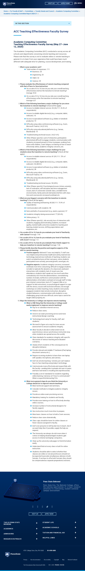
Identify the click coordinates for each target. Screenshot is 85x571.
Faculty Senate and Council (45, 11)
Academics (8, 529)
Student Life (48, 522)
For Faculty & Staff (16, 11)
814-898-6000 (51, 550)
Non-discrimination (36, 559)
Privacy (25, 559)
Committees (29, 11)
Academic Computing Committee (67, 11)
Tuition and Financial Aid (54, 533)
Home (6, 11)
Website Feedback (72, 559)
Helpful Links (49, 538)
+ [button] (36, 523)
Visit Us (50, 4)
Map (63, 559)
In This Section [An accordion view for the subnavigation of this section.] (42, 23)
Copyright (56, 559)
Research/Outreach (13, 539)
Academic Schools (51, 527)
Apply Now (64, 4)
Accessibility (47, 559)
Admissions (9, 534)
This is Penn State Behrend (12, 523)
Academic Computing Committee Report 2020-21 (20, 14)
